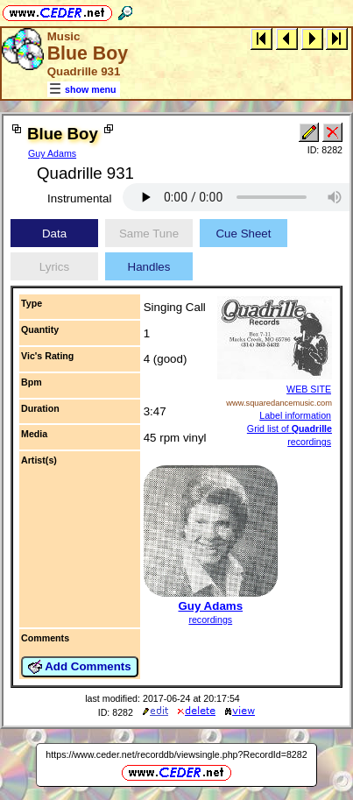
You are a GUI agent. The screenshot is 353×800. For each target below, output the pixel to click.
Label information (295, 415)
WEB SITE (308, 389)
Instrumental (79, 198)
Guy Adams (52, 153)
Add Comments (79, 667)
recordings (210, 619)
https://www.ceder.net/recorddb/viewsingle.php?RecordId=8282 (176, 754)
